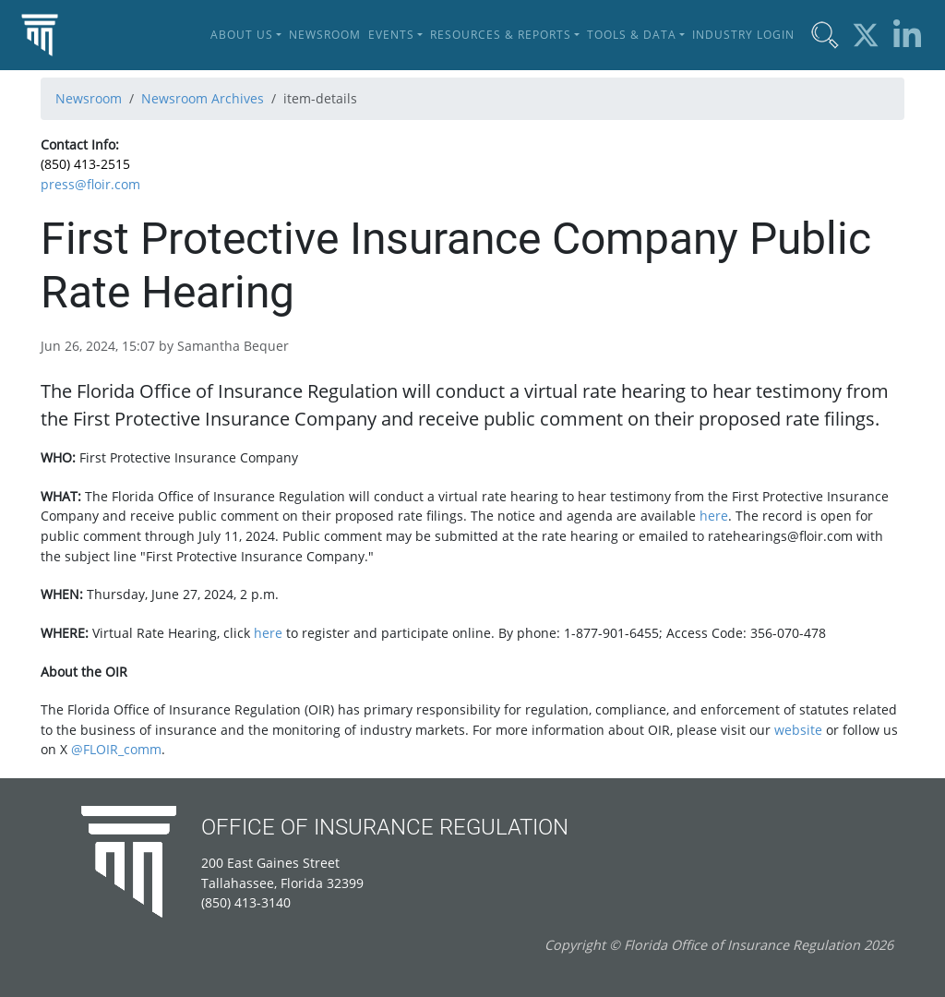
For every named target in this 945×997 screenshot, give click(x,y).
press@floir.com (90, 184)
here (714, 515)
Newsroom (325, 34)
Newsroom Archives (202, 98)
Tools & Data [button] (631, 34)
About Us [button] (241, 34)
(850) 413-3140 (246, 902)
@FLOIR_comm (116, 749)
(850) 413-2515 (85, 164)
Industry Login (743, 34)
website (798, 730)
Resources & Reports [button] (500, 34)
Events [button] (391, 34)
